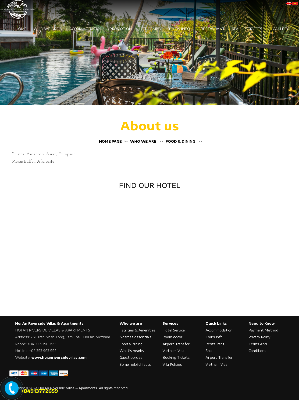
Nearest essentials (135, 337)
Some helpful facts (135, 364)
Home (21, 29)
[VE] (295, 3)
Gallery (280, 29)
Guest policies (131, 357)
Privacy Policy (259, 337)
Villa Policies (172, 364)
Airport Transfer (176, 344)
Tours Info (214, 337)
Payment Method (263, 330)
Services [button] (256, 29)
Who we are (143, 141)
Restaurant (213, 29)
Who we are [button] (48, 29)
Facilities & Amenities (138, 330)
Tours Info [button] (181, 29)
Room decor (172, 337)
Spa (235, 29)
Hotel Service (174, 330)
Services (170, 323)
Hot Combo (150, 29)
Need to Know (262, 323)
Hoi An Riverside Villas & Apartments (49, 323)
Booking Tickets (176, 357)
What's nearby (132, 351)
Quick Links (216, 323)
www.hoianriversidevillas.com (58, 357)
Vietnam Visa (173, 351)
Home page (110, 141)
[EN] (289, 3)
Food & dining (180, 141)
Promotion (121, 29)
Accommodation (86, 29)
